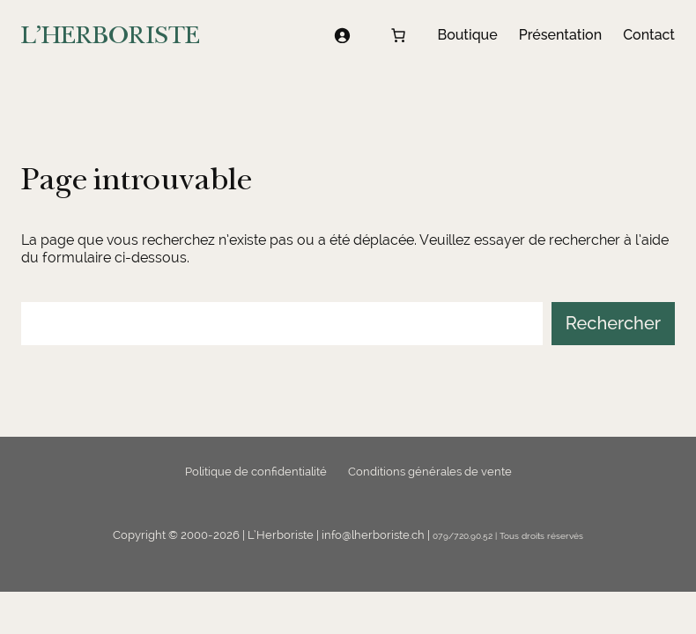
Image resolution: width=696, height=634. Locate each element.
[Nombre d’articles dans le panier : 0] (398, 35)
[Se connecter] (341, 35)
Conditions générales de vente (430, 471)
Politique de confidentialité (256, 471)
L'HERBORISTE (110, 34)
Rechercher (613, 323)
